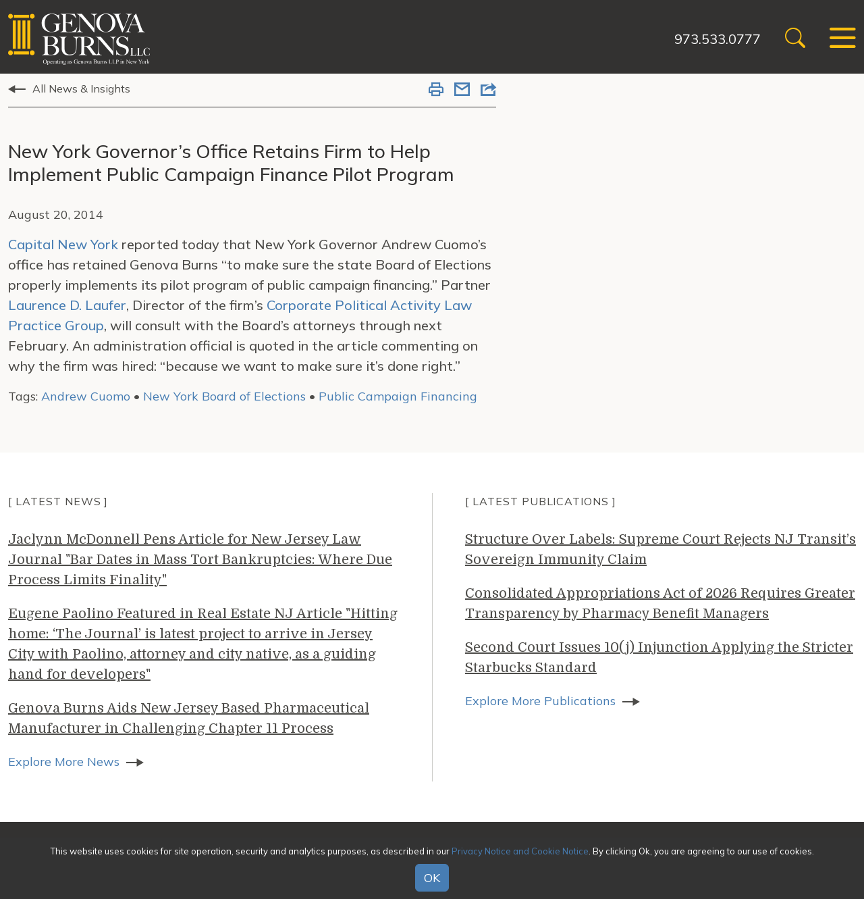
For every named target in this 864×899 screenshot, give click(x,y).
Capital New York (63, 244)
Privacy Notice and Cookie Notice (520, 851)
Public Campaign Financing (398, 396)
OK (432, 877)
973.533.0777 (717, 38)
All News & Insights (81, 88)
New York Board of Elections (224, 396)
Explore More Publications (540, 701)
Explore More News (63, 761)
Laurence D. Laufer (67, 305)
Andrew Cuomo (85, 396)
